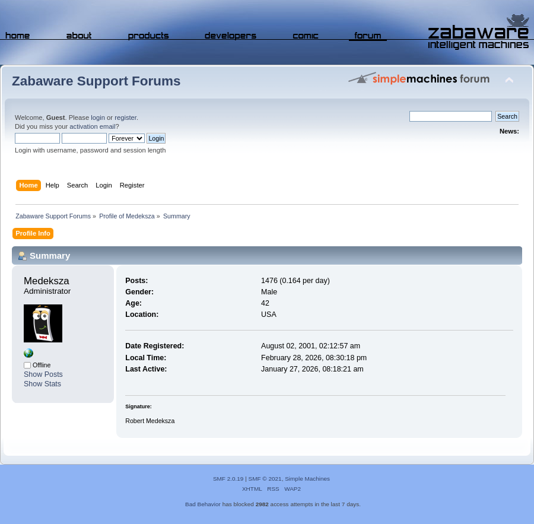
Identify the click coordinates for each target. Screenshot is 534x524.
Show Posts (43, 374)
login (98, 117)
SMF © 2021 (265, 478)
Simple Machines (307, 478)
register (125, 117)
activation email (92, 126)
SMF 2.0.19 (228, 478)
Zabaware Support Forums (96, 81)
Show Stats (42, 384)
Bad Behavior (203, 504)
